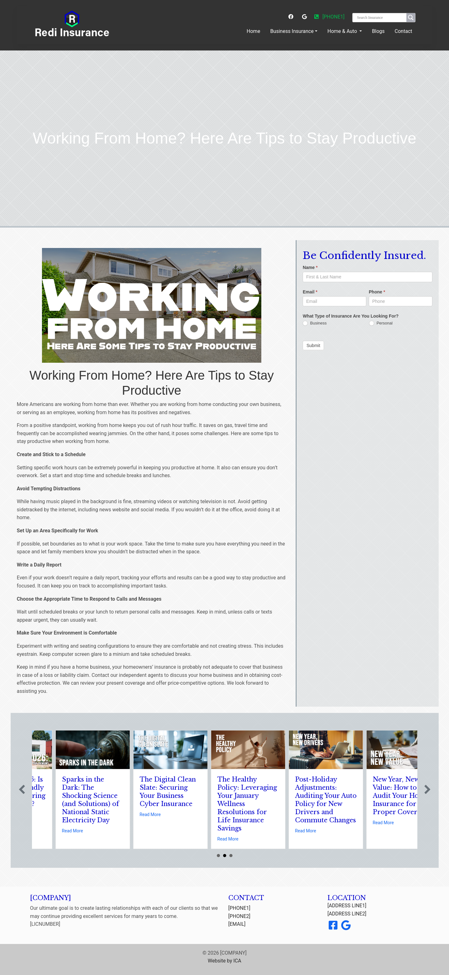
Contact (403, 31)
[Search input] (381, 17)
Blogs (378, 31)
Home (255, 30)
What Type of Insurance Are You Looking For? (351, 316)
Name (310, 267)
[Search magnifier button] (410, 17)
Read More (39, 814)
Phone (377, 291)
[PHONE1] (329, 17)
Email (310, 291)
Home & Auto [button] (342, 31)
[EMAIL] (237, 924)
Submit (313, 345)
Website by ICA (224, 961)
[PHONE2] (239, 916)
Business (314, 323)
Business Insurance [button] (292, 31)
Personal (381, 323)
